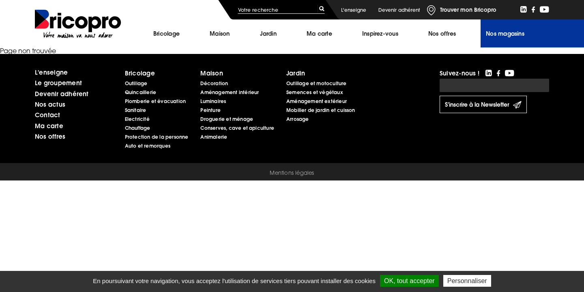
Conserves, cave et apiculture (237, 128)
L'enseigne (353, 10)
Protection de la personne (157, 137)
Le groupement (58, 83)
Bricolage (166, 33)
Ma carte (319, 33)
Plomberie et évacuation (155, 101)
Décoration (214, 83)
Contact (47, 115)
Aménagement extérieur (316, 101)
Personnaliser (467, 280)
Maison (220, 33)
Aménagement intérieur (229, 92)
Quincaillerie (140, 92)
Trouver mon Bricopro (468, 9)
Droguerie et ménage (226, 119)
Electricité (137, 119)
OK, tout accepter (409, 280)
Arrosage (297, 119)
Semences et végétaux (314, 92)
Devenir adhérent (399, 10)
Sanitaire (135, 110)
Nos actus (50, 104)
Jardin (268, 33)
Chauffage (137, 128)
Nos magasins (505, 33)
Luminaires (213, 101)
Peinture (210, 110)
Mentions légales (292, 173)
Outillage (136, 83)
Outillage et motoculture (316, 83)
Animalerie (213, 137)
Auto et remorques (147, 146)
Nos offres (50, 136)
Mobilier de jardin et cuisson (320, 110)
